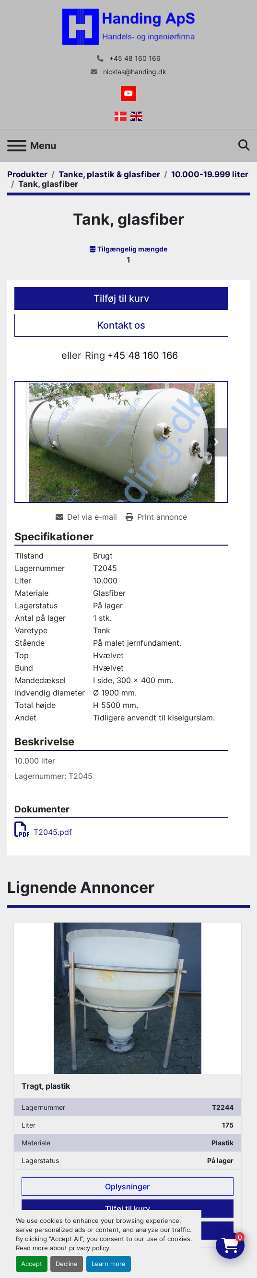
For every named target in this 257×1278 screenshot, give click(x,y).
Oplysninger (127, 1186)
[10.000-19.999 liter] (209, 174)
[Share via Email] (88, 517)
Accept (31, 1263)
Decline (67, 1263)
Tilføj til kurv (121, 298)
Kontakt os (121, 325)
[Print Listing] (156, 517)
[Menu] (16, 145)
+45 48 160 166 (134, 58)
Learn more (109, 1263)
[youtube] (128, 93)
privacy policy (89, 1248)
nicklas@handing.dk (133, 72)
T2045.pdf (43, 832)
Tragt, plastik (46, 1085)
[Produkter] (27, 174)
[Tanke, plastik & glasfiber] (109, 174)
